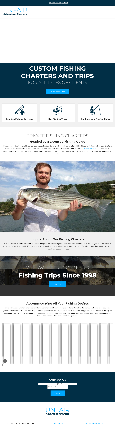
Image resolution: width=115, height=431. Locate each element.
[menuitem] (88, 12)
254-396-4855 (57, 424)
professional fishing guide (91, 149)
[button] (3, 340)
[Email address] (57, 3)
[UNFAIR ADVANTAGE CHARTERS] (15, 11)
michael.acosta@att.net (94, 424)
